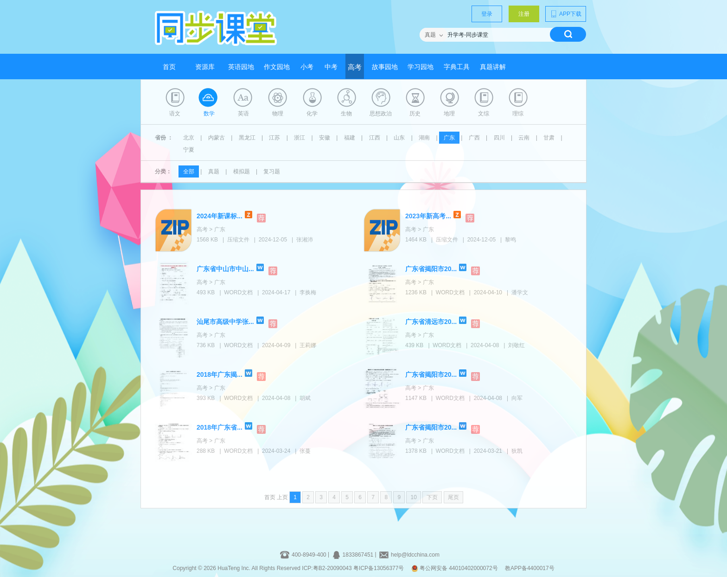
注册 (523, 14)
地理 (449, 113)
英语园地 (241, 66)
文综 (483, 113)
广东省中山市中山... (225, 269)
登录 (486, 14)
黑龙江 (247, 137)
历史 (415, 113)
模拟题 (241, 171)
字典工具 (457, 66)
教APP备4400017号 (530, 568)
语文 (174, 113)
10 (413, 497)
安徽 (324, 137)
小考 (306, 66)
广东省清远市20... (431, 321)
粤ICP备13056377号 (378, 568)
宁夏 (188, 149)
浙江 (299, 137)
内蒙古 (216, 137)
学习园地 (421, 66)
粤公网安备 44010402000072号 (455, 568)
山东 (399, 137)
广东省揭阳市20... (431, 269)
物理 (277, 113)
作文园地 (277, 66)
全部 (188, 171)
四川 (499, 137)
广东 (449, 137)
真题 (213, 171)
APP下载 (565, 14)
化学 (312, 113)
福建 (349, 137)
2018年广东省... (219, 427)
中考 (331, 66)
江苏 (274, 137)
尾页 (453, 497)
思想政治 (381, 113)
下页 (432, 497)
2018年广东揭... (219, 374)
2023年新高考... (428, 216)
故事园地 (385, 66)
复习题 (271, 171)
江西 (374, 137)
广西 (474, 137)
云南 (523, 137)
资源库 (205, 66)
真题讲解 (493, 66)
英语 (243, 113)
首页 (169, 66)
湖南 (424, 137)
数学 (209, 113)
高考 (355, 67)
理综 (517, 113)
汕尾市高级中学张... (225, 321)
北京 (188, 137)
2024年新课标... (219, 216)
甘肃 (549, 137)
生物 (346, 113)
